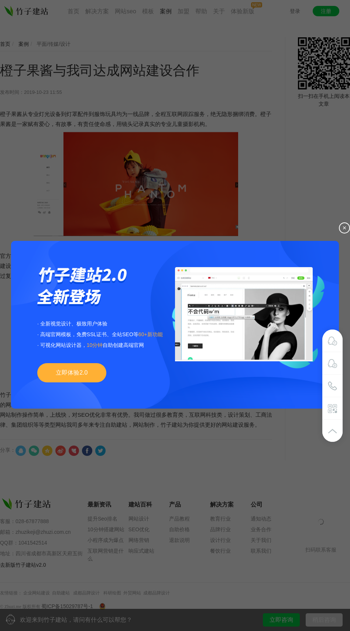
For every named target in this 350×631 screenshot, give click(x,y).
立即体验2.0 (72, 372)
